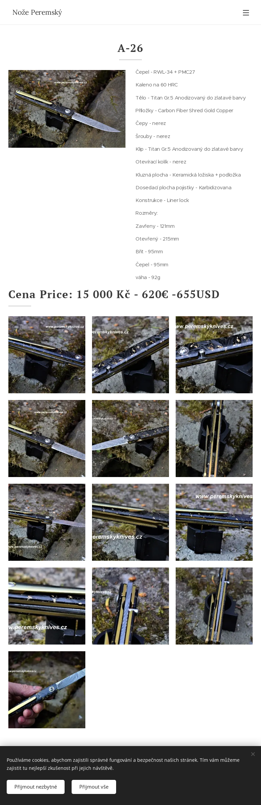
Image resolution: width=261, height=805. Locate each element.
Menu (246, 12)
